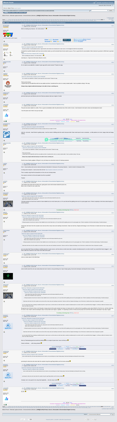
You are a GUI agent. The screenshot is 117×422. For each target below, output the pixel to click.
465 (64, 20)
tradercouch (6, 92)
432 (3, 20)
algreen (5, 212)
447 (31, 20)
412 (68, 19)
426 (94, 19)
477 (86, 20)
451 (38, 20)
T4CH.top (71, 209)
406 (57, 19)
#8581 (112, 25)
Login (17, 12)
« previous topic (110, 17)
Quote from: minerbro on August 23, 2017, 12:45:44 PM (32, 354)
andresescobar (7, 61)
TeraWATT (61, 138)
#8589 (112, 164)
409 (63, 19)
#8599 (112, 365)
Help (10, 12)
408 (61, 19)
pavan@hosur (6, 123)
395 (37, 19)
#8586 (112, 105)
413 (70, 19)
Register (21, 12)
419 (81, 19)
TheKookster (6, 230)
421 (85, 19)
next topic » (111, 19)
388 (24, 19)
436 (10, 20)
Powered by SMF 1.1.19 (51, 419)
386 (20, 19)
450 (36, 20)
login (15, 8)
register (19, 8)
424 (90, 19)
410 (64, 19)
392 (31, 19)
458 (51, 20)
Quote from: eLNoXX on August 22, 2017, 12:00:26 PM (32, 196)
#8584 (112, 74)
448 (33, 20)
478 (88, 20)
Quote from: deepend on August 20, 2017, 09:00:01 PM (32, 47)
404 (53, 19)
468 (70, 20)
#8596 (112, 285)
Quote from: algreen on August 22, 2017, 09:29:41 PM (32, 233)
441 (20, 20)
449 (35, 20)
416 (76, 19)
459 (53, 20)
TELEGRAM (85, 141)
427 (96, 19)
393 (33, 19)
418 (79, 19)
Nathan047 (6, 193)
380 (9, 19)
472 (77, 20)
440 (18, 20)
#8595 (112, 266)
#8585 (112, 93)
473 (79, 20)
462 (59, 20)
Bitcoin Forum (5, 15)
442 (22, 20)
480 (92, 20)
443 (23, 20)
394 (35, 19)
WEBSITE (78, 138)
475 (83, 20)
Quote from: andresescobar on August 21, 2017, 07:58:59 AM (33, 76)
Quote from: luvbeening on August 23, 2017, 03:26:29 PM (33, 367)
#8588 (112, 143)
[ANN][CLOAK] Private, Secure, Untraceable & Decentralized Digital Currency (56, 15)
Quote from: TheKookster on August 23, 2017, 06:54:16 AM (33, 318)
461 (57, 20)
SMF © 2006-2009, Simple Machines (63, 419)
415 (74, 19)
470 (73, 20)
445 (27, 20)
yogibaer (5, 73)
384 (16, 19)
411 (66, 19)
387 (22, 19)
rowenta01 (5, 104)
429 (100, 19)
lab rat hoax (6, 25)
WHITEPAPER (85, 138)
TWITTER (79, 141)
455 (46, 20)
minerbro (5, 265)
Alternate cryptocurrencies (16, 15)
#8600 (112, 388)
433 (5, 20)
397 (40, 19)
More (25, 12)
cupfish (5, 163)
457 (49, 20)
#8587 (112, 124)
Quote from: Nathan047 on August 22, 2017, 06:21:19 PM (32, 215)
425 (92, 19)
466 (66, 20)
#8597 (112, 315)
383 (14, 19)
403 (51, 19)
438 (14, 20)
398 (42, 19)
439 (16, 20)
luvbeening (6, 351)
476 (84, 20)
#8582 (112, 44)
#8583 (112, 62)
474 (81, 20)
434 (7, 20)
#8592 (112, 212)
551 (95, 20)
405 (55, 19)
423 (88, 19)
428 (98, 19)
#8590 (112, 181)
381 (11, 19)
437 (12, 20)
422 (87, 19)
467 (68, 20)
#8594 (112, 254)
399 (44, 19)
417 (77, 19)
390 (27, 19)
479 (90, 20)
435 (9, 20)
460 (55, 20)
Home (6, 12)
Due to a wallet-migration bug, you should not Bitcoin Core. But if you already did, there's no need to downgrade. (30, 10)
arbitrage (5, 43)
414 (72, 19)
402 (50, 19)
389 (26, 19)
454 (44, 20)
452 (40, 20)
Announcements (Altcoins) (29, 15)
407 (59, 19)
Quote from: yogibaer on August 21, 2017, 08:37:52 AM (32, 146)
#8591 (112, 193)
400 (46, 19)
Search (13, 12)
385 (18, 19)
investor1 (5, 315)
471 (75, 20)
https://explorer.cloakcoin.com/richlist (54, 169)
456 (47, 20)
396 (38, 19)
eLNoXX (5, 181)
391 (29, 19)
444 (25, 20)
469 (71, 20)
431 (104, 19)
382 (13, 19)
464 (62, 20)
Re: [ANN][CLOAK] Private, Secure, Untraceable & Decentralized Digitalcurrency (44, 25)
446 (29, 20)
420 (83, 19)
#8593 (112, 231)
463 (60, 20)
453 (42, 20)
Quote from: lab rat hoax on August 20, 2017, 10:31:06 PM (33, 53)
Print (113, 20)
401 (48, 19)
